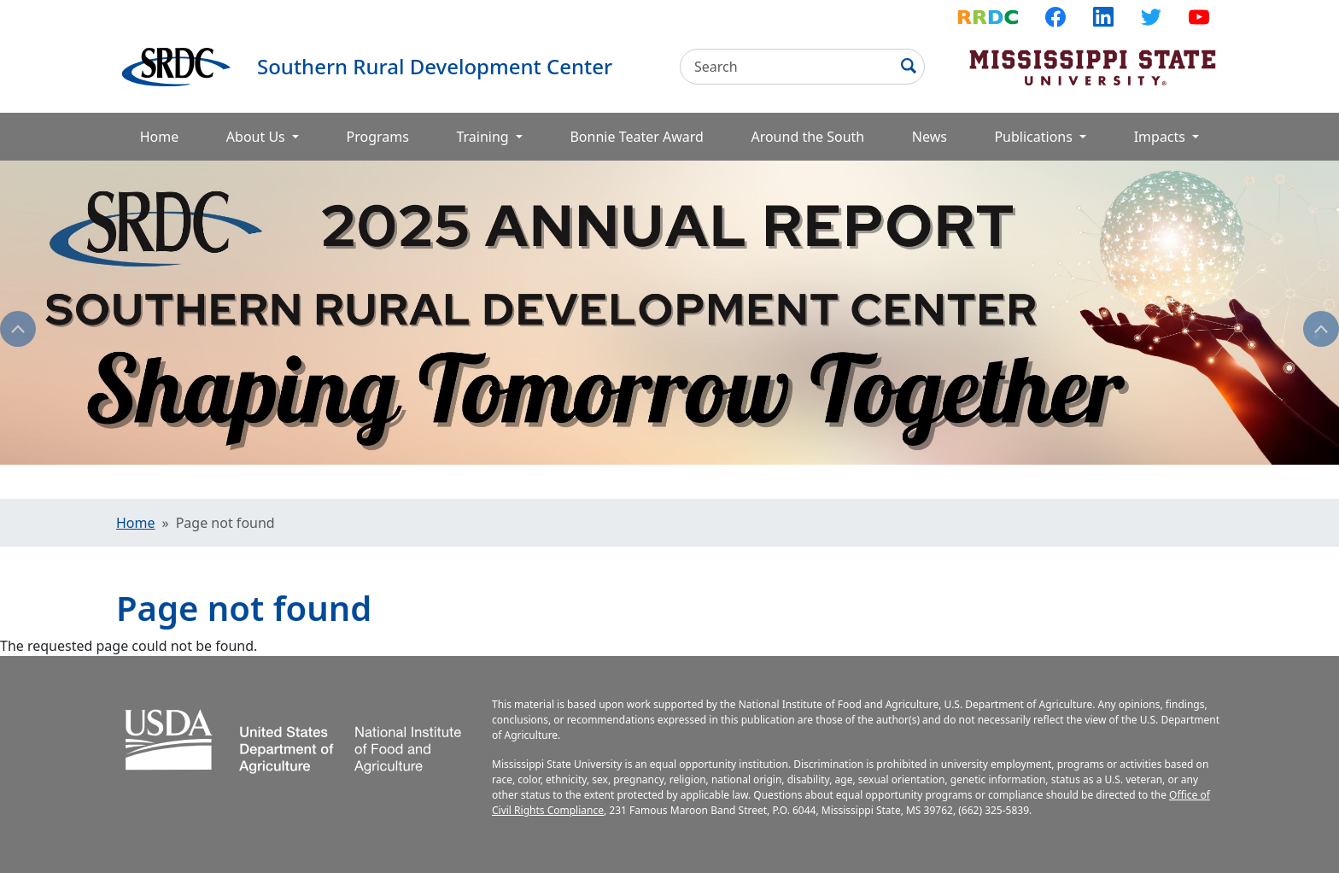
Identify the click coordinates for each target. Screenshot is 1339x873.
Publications (1035, 136)
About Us (257, 136)
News (929, 136)
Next (1321, 329)
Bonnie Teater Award (636, 136)
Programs (378, 136)
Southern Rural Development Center (434, 66)
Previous (18, 329)
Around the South (807, 136)
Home (159, 136)
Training (484, 136)
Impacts (1161, 136)
